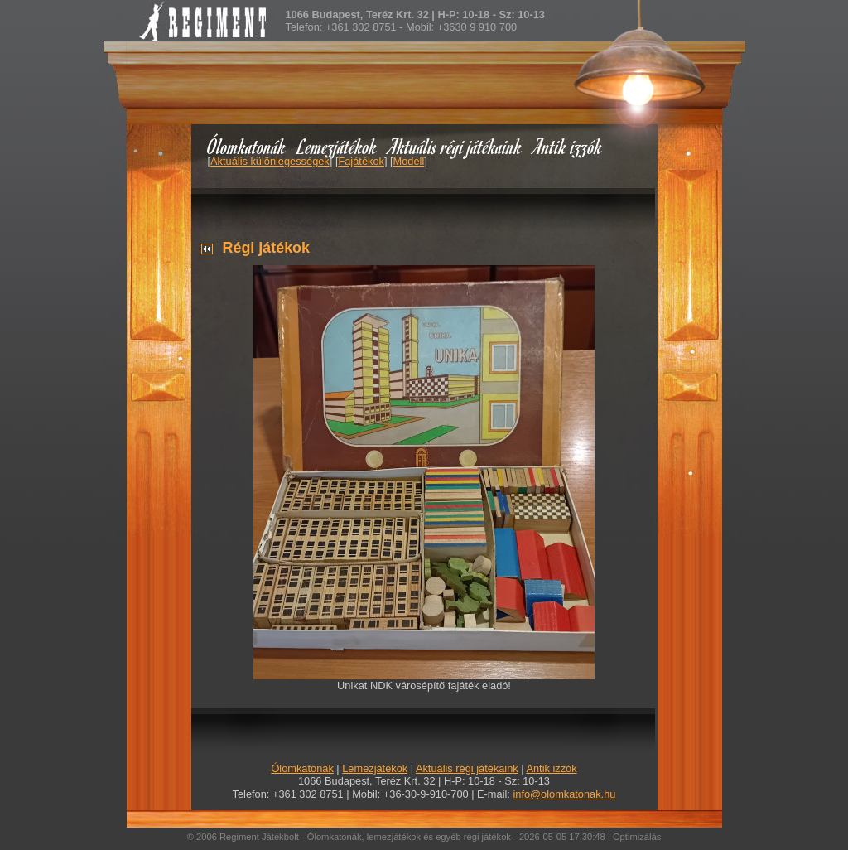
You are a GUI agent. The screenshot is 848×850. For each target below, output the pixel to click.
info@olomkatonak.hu (564, 794)
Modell (409, 161)
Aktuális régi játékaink (455, 146)
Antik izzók (568, 146)
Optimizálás (637, 837)
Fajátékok (360, 161)
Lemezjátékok (337, 146)
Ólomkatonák (246, 146)
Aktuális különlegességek (270, 161)
